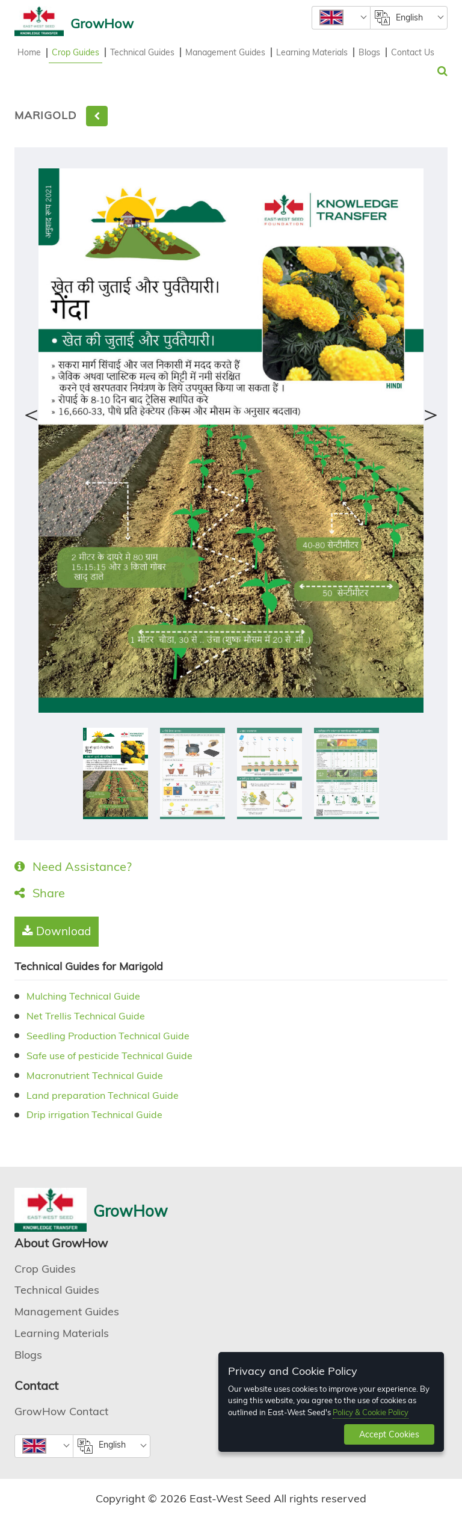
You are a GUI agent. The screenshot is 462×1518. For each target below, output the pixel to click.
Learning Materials (312, 52)
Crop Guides (75, 52)
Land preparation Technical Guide (102, 1095)
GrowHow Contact (61, 1411)
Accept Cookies (389, 1434)
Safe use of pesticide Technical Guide (109, 1055)
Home (29, 52)
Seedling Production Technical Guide (107, 1036)
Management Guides (225, 52)
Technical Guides (142, 52)
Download (56, 931)
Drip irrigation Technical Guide (94, 1114)
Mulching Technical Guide (83, 996)
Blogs (369, 52)
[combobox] (341, 17)
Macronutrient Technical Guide (94, 1075)
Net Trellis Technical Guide (85, 1016)
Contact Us (412, 52)
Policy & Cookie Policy (370, 1412)
